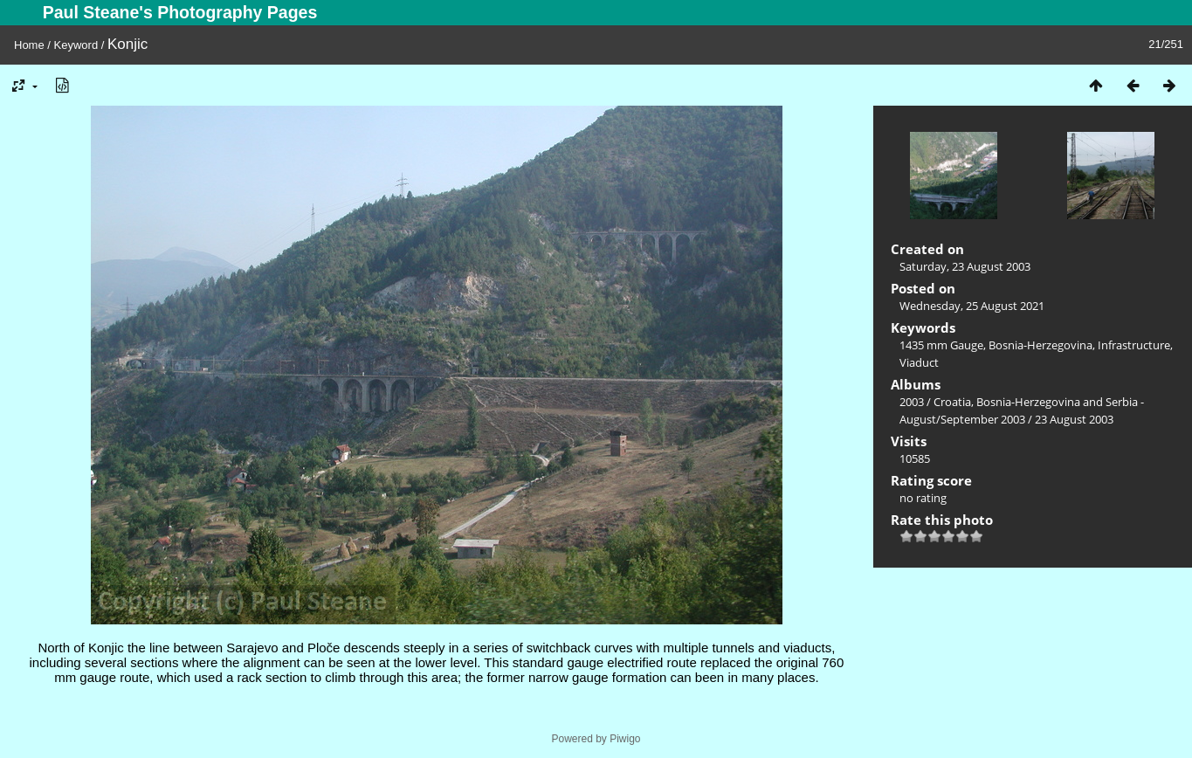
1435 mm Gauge (941, 345)
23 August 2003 (1074, 419)
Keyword (76, 45)
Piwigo (625, 739)
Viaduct (919, 362)
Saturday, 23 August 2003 (964, 266)
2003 (911, 402)
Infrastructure (1134, 345)
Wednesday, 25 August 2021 (971, 306)
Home (29, 45)
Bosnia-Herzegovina (1040, 345)
